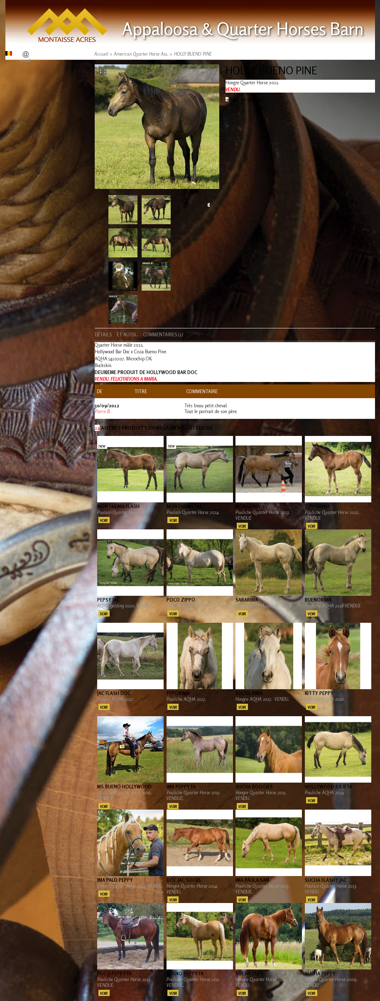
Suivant (208, 205)
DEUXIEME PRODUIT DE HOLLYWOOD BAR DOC (146, 372)
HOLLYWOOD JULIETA (328, 787)
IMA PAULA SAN (252, 880)
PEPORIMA (178, 693)
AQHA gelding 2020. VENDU (124, 606)
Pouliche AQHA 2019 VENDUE (263, 606)
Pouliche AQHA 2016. (325, 699)
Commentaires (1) (163, 335)
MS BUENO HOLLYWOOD (124, 787)
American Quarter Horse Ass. (141, 54)
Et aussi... (127, 335)
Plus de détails (245, 100)
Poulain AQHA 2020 (186, 606)
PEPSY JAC (108, 600)
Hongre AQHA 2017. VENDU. (262, 699)
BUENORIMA (318, 600)
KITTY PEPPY (319, 693)
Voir (104, 520)
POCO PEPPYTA (114, 974)
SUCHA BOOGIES (254, 787)
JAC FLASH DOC (113, 693)
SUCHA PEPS (249, 974)
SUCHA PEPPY (320, 974)
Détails (103, 335)
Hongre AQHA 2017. (115, 699)
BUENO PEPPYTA (185, 974)
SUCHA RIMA (249, 693)
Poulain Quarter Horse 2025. (123, 512)
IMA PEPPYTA (181, 787)
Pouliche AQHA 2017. (187, 699)
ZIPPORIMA (317, 506)
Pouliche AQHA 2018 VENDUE (333, 606)
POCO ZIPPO (181, 600)
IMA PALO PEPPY (115, 880)
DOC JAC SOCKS (184, 880)
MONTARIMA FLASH (118, 506)
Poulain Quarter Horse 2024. (193, 512)
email (25, 61)
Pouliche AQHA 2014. (325, 792)
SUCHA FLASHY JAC (325, 880)
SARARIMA (246, 600)
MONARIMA (247, 506)
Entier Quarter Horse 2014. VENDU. (130, 886)
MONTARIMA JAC (184, 506)
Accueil (101, 54)
